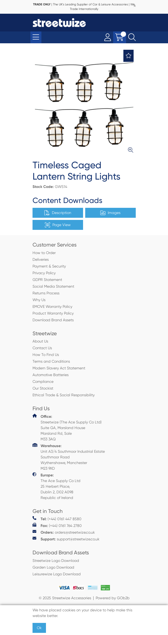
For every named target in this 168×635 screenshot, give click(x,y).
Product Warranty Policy (53, 313)
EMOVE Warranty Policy (52, 306)
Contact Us (42, 348)
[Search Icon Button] (132, 37)
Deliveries (41, 259)
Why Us (39, 300)
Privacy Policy (44, 273)
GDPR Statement (47, 279)
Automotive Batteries (51, 375)
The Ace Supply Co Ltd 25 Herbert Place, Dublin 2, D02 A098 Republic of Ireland (56, 486)
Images (110, 213)
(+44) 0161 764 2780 (57, 525)
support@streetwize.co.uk (66, 538)
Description (57, 213)
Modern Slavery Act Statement (59, 368)
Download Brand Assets (53, 320)
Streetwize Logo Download (56, 560)
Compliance (43, 381)
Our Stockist (43, 388)
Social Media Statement (53, 286)
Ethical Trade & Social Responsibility (64, 395)
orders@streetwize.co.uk (64, 532)
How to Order (44, 253)
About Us (40, 341)
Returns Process (46, 293)
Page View (58, 225)
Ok (39, 628)
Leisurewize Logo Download (57, 574)
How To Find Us (46, 354)
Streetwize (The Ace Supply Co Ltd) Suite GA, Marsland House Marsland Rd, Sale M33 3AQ (67, 427)
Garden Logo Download (53, 567)
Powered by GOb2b (113, 598)
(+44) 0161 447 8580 (57, 518)
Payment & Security (49, 266)
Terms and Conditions (51, 361)
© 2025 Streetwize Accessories (65, 598)
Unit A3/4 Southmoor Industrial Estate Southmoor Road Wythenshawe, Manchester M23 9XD (69, 456)
